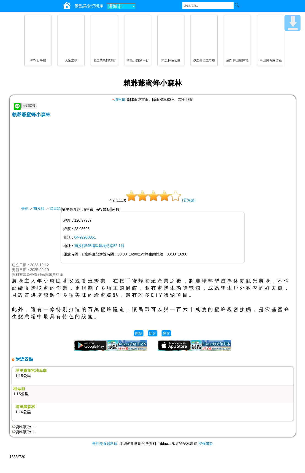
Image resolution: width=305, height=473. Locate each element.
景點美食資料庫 (105, 444)
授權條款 (205, 444)
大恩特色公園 (171, 60)
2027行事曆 (38, 60)
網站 (138, 333)
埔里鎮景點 (71, 209)
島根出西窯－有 (137, 60)
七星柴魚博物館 (104, 60)
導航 (166, 333)
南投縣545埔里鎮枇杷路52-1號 (99, 246)
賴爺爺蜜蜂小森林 (31, 114)
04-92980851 (85, 237)
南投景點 (102, 209)
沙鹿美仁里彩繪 (204, 60)
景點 (24, 209)
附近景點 (23, 359)
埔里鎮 (118, 100)
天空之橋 (71, 60)
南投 (115, 209)
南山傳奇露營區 (270, 60)
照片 (152, 333)
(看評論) (189, 200)
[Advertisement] (152, 152)
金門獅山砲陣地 (237, 60)
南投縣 (38, 209)
